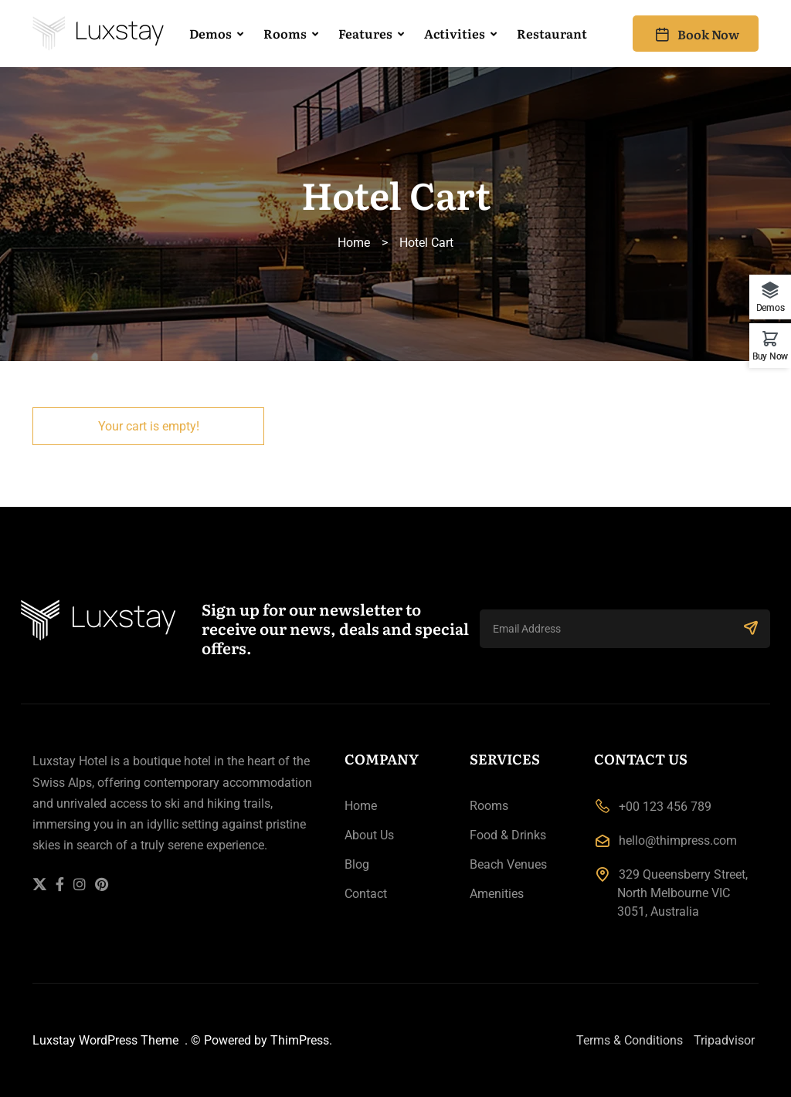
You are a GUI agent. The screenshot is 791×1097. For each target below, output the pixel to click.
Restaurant (552, 33)
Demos (210, 33)
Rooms (285, 33)
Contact (366, 893)
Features (365, 33)
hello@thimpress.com (678, 840)
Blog (357, 864)
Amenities (497, 893)
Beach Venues (508, 864)
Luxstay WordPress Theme (107, 1040)
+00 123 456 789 (665, 806)
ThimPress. (299, 1040)
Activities (454, 33)
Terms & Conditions (629, 1040)
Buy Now (770, 356)
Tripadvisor (724, 1040)
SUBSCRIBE (751, 627)
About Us (369, 835)
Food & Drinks (508, 835)
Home (354, 242)
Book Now (695, 34)
